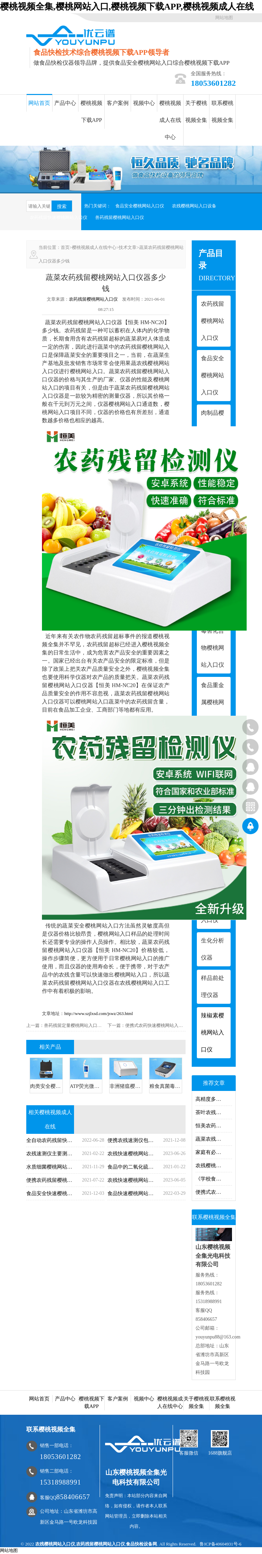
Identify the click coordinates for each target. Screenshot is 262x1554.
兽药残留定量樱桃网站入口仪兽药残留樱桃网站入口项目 (99, 1025)
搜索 (62, 206)
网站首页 (39, 103)
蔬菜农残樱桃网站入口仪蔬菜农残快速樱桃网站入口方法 (213, 1139)
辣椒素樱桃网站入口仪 (212, 1032)
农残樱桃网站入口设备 (194, 205)
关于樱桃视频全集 (196, 111)
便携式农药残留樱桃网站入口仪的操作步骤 (213, 1192)
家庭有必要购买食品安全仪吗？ (213, 1152)
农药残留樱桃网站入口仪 (93, 299)
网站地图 (224, 17)
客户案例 (118, 103)
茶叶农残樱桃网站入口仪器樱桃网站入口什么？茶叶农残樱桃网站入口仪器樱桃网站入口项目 (213, 1112)
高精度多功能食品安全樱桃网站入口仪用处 (213, 1099)
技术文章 (127, 247)
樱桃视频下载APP (91, 111)
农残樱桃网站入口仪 (55, 1544)
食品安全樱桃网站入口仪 (139, 205)
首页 (65, 247)
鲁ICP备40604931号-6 (220, 1544)
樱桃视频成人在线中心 (170, 120)
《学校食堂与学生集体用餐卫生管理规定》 (213, 1179)
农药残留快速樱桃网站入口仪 (58, 217)
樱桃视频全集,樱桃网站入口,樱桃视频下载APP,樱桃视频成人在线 (127, 7)
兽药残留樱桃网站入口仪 (119, 217)
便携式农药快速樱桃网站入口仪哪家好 (163, 1025)
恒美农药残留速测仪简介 (213, 1125)
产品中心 (65, 103)
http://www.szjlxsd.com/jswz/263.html (98, 1013)
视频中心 (144, 103)
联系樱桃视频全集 (222, 111)
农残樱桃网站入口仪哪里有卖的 (213, 1165)
